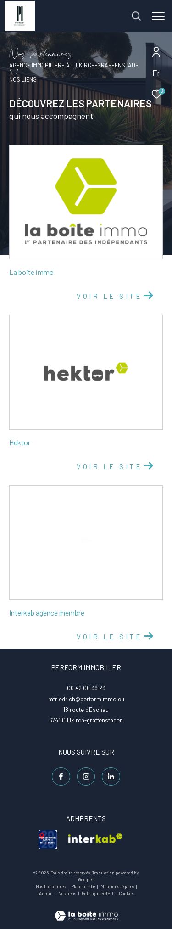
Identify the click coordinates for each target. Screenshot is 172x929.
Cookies (126, 893)
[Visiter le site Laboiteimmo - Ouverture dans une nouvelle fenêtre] (86, 909)
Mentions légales (117, 886)
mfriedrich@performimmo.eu (86, 699)
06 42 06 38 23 (86, 688)
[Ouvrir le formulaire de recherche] (136, 16)
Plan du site (83, 886)
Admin (46, 893)
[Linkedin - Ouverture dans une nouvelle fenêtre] (111, 776)
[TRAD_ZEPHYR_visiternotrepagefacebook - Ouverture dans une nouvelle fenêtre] (61, 776)
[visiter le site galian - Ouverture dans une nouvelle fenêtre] (48, 839)
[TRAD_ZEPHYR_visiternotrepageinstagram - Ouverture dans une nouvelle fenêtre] (86, 776)
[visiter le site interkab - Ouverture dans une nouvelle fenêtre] (95, 839)
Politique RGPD (97, 893)
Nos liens (67, 893)
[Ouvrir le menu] (158, 16)
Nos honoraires (51, 886)
